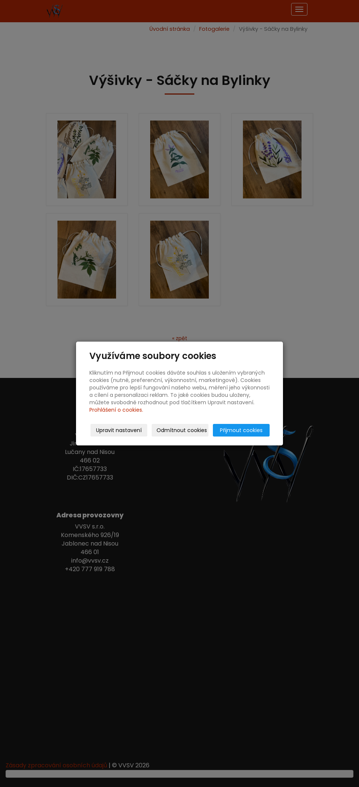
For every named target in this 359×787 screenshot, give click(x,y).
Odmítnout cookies (182, 430)
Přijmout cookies (241, 430)
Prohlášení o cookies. (116, 410)
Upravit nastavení (119, 430)
